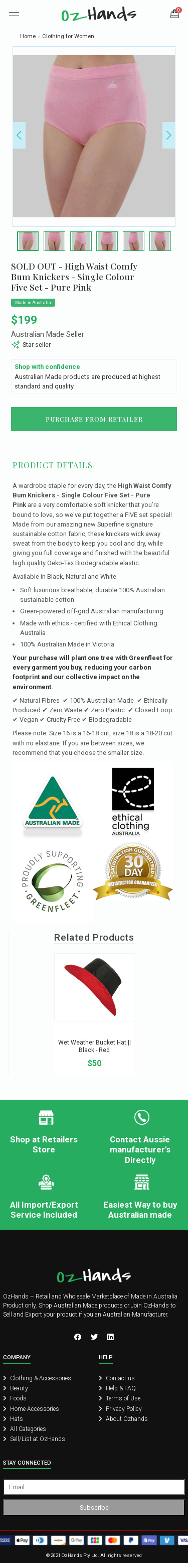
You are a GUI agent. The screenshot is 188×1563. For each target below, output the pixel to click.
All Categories (24, 1428)
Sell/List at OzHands (34, 1439)
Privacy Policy (120, 1408)
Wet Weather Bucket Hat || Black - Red (94, 1046)
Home (28, 36)
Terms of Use (119, 1398)
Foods (15, 1398)
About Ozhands (123, 1418)
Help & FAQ (117, 1388)
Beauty (15, 1388)
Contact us (117, 1378)
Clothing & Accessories (37, 1378)
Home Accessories (31, 1408)
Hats (13, 1418)
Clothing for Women (68, 36)
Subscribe (94, 1507)
